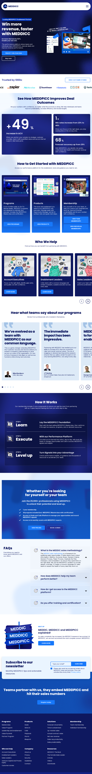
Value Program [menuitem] (7, 728)
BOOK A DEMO (55, 528)
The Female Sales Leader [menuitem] (56, 755)
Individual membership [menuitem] (78, 728)
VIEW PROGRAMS (13, 224)
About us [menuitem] (28, 752)
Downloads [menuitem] (51, 764)
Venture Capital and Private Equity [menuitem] (11, 762)
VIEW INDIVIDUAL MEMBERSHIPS (76, 227)
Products (29, 721)
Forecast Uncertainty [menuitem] (55, 725)
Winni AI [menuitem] (27, 728)
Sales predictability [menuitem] (54, 742)
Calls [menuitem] (26, 731)
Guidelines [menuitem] (28, 761)
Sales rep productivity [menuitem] (55, 739)
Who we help (7, 749)
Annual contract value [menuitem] (55, 733)
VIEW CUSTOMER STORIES (77, 80)
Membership (75, 721)
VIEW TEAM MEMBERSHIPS (76, 220)
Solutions (51, 721)
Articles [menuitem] (50, 758)
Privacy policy (76, 672)
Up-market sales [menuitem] (53, 731)
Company (29, 749)
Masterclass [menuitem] (6, 725)
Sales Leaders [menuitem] (6, 758)
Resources (51, 749)
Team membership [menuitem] (77, 725)
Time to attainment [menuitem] (54, 728)
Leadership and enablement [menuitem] (12, 731)
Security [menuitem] (27, 758)
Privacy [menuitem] (27, 755)
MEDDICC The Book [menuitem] (54, 752)
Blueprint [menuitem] (28, 739)
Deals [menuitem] (27, 725)
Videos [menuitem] (49, 761)
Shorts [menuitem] (27, 736)
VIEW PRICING (36, 528)
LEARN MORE (10, 292)
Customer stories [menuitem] (8, 765)
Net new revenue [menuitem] (53, 736)
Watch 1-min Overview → (15, 53)
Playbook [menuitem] (28, 733)
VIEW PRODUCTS (43, 224)
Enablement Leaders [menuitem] (9, 755)
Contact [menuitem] (28, 764)
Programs (6, 721)
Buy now (9, 58)
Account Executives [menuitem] (9, 752)
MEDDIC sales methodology (53, 553)
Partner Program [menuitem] (8, 736)
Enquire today (46, 702)
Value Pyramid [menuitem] (7, 733)
